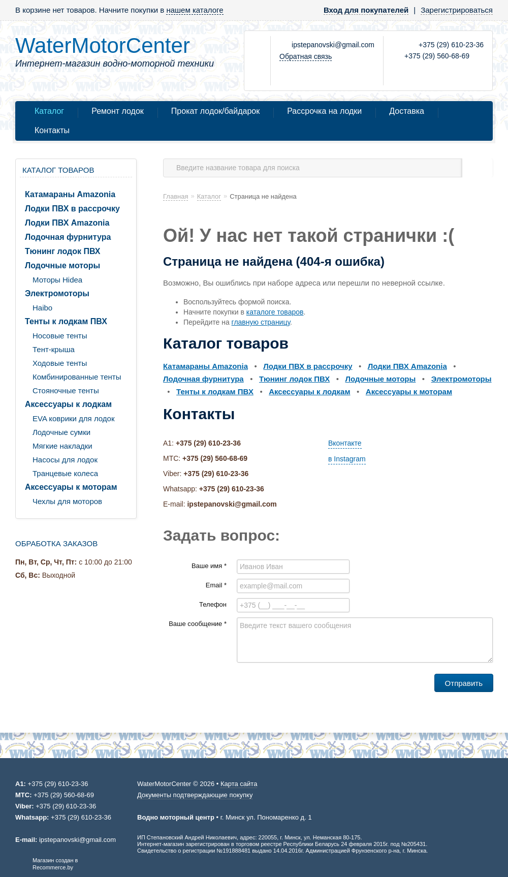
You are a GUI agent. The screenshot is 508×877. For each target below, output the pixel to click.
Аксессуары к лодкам (68, 404)
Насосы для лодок (65, 459)
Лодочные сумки (61, 432)
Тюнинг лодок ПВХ (63, 251)
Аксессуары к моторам (71, 487)
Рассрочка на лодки (324, 111)
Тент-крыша (54, 349)
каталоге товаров (275, 312)
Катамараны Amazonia (70, 194)
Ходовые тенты (60, 363)
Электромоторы (57, 293)
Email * (216, 585)
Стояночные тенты (66, 390)
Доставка (406, 111)
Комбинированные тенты (77, 376)
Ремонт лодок (117, 111)
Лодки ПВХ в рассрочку (72, 208)
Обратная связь (305, 56)
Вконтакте (345, 443)
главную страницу (261, 322)
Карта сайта (238, 784)
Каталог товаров (58, 170)
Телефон (213, 604)
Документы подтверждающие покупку (194, 795)
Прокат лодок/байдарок (215, 111)
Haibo (42, 307)
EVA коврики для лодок (74, 418)
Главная (175, 196)
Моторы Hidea (57, 279)
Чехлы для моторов (67, 501)
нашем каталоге (194, 10)
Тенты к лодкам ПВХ (66, 321)
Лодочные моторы (62, 265)
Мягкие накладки (62, 446)
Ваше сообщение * (198, 624)
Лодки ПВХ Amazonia (67, 222)
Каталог (49, 111)
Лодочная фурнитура (68, 237)
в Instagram (347, 459)
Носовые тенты (60, 335)
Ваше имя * (209, 566)
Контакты (52, 130)
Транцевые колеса (65, 473)
